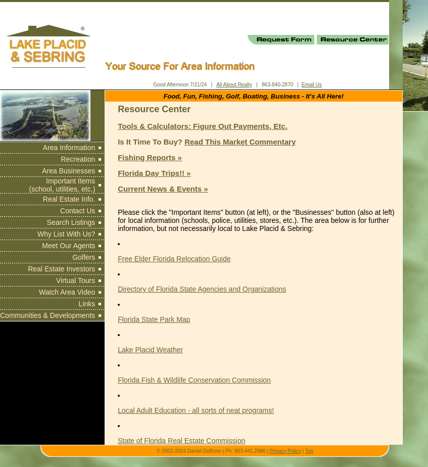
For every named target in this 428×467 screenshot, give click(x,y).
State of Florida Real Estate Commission (181, 441)
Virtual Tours (75, 280)
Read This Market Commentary (240, 141)
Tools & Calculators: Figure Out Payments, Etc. (203, 126)
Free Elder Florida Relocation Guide (174, 259)
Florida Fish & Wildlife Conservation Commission (194, 380)
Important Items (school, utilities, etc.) (62, 185)
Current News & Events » (163, 188)
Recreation (78, 159)
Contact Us (77, 211)
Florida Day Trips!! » (154, 173)
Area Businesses (68, 171)
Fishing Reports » (150, 157)
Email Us (312, 84)
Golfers (83, 257)
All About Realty (234, 84)
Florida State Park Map (154, 319)
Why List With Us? (66, 234)
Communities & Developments (47, 315)
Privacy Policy (285, 451)
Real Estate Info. (69, 199)
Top (309, 451)
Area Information (69, 148)
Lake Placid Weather (150, 350)
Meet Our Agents (68, 246)
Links (87, 304)
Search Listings (71, 222)
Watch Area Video (67, 292)
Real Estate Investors (61, 269)
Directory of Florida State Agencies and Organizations (202, 289)
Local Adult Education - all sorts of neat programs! (196, 410)
